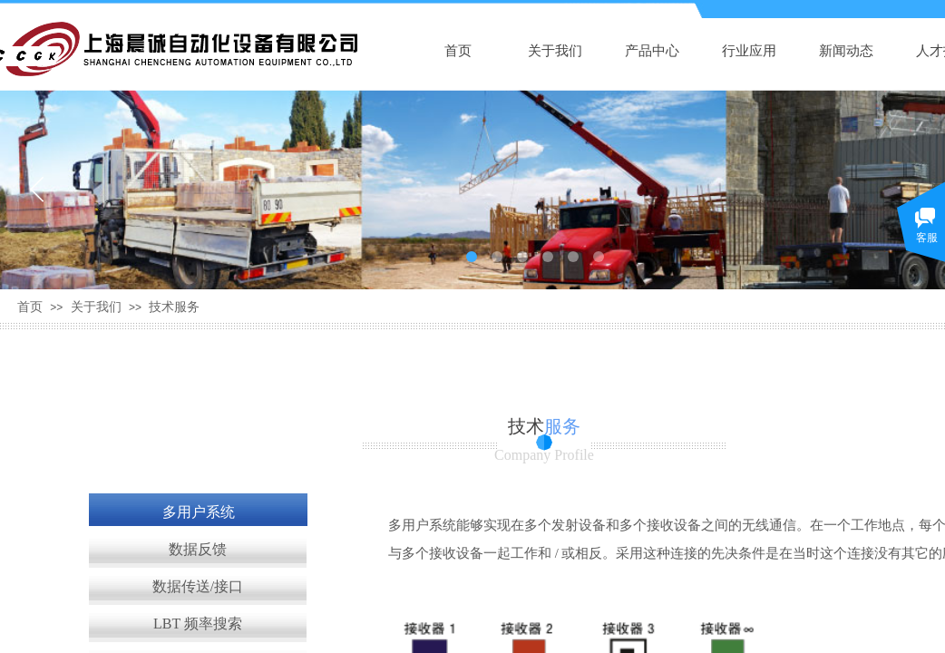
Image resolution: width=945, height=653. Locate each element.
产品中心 (652, 51)
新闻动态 (846, 51)
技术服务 (174, 307)
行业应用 (749, 51)
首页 (458, 51)
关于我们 (555, 51)
